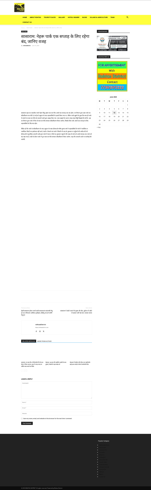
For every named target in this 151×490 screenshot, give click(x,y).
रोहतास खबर (29, 28)
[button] (127, 17)
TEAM (112, 17)
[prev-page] (22, 370)
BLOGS (84, 17)
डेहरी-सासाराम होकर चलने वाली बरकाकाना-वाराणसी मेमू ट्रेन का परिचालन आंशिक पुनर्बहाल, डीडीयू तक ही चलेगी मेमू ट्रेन (37, 313)
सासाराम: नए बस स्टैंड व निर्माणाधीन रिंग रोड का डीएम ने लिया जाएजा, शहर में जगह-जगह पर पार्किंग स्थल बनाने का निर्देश (32, 364)
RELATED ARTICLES (28, 341)
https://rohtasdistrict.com (41, 327)
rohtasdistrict (27, 45)
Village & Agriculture (99, 17)
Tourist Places (50, 17)
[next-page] (25, 370)
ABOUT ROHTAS (35, 17)
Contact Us (27, 22)
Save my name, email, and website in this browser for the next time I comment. (47, 418)
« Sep (99, 127)
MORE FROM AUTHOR (44, 341)
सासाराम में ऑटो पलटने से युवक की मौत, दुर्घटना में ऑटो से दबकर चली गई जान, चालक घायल (76, 312)
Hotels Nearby (73, 17)
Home (25, 17)
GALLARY (62, 17)
